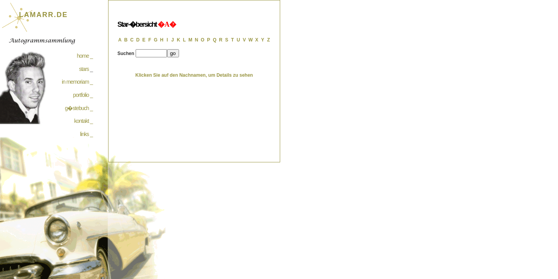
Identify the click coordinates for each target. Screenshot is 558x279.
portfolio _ (83, 95)
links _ (86, 134)
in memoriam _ (77, 82)
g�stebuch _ (79, 108)
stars (84, 69)
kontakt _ (83, 121)
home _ (85, 56)
